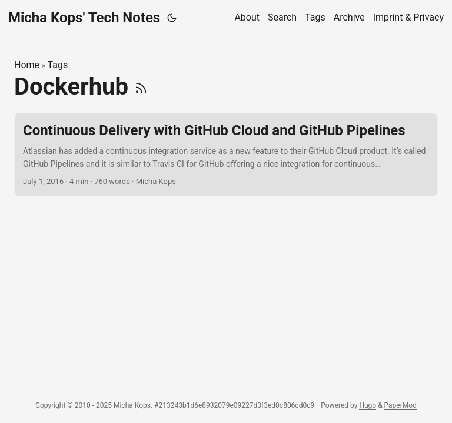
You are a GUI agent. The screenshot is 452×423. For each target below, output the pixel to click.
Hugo (367, 405)
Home (26, 64)
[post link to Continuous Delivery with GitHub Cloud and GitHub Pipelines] (226, 154)
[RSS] (141, 86)
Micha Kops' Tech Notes (84, 17)
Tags (58, 64)
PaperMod (400, 405)
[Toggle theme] (172, 17)
